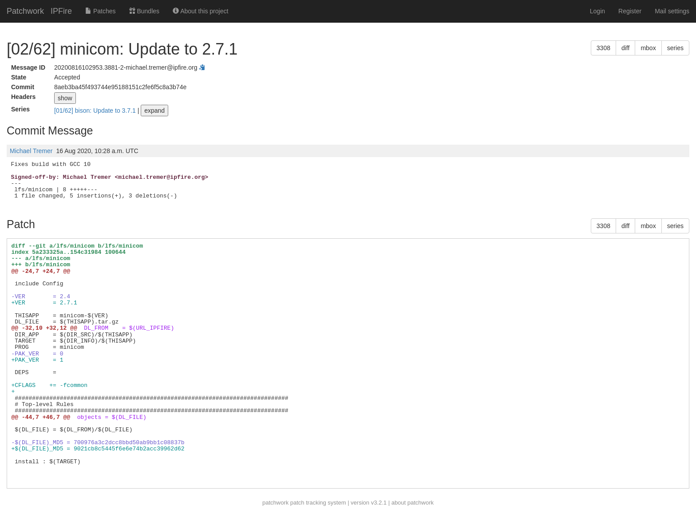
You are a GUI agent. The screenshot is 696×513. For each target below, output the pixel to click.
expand (154, 110)
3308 (603, 47)
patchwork (275, 502)
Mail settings (672, 11)
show (65, 98)
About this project (200, 11)
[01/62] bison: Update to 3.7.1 (96, 110)
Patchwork (25, 11)
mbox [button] (648, 47)
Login (597, 11)
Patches (100, 11)
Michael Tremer (31, 150)
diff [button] (625, 47)
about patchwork (413, 502)
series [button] (675, 47)
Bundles (144, 11)
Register (629, 11)
